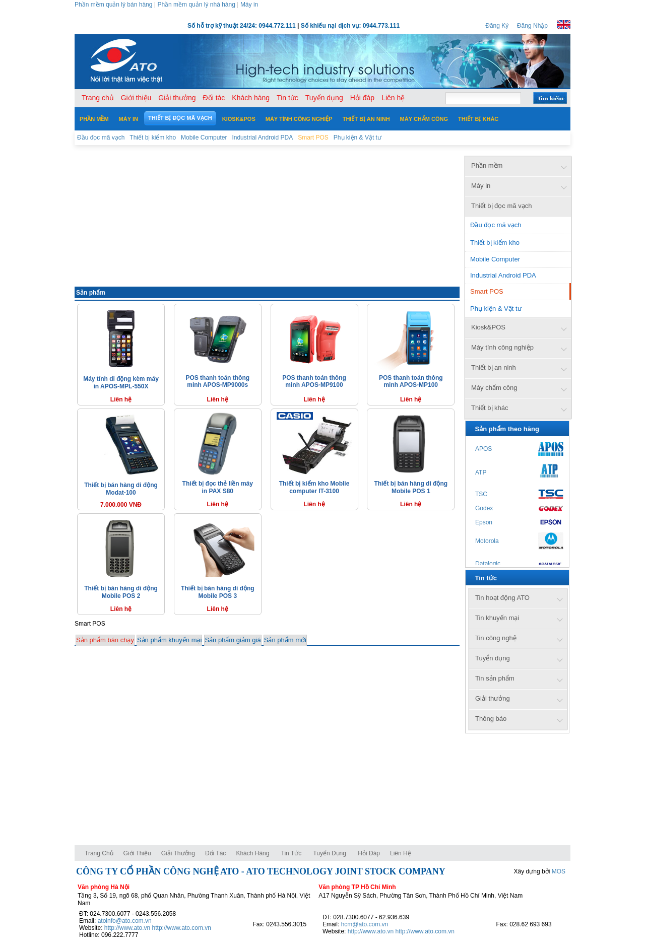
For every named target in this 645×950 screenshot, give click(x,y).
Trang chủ (99, 853)
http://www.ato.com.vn (181, 927)
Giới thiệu (137, 853)
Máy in (249, 4)
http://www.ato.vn (127, 927)
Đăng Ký (496, 25)
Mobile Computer (495, 259)
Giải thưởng (178, 853)
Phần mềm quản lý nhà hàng (196, 4)
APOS (483, 448)
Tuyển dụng (329, 853)
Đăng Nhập (532, 25)
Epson (483, 522)
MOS (558, 871)
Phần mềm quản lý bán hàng (113, 4)
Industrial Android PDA (503, 275)
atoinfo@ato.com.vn (125, 920)
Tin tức (291, 853)
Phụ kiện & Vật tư (496, 308)
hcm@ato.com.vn (365, 924)
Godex (484, 508)
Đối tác (215, 853)
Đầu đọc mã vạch (495, 225)
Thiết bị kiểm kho (495, 242)
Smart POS (486, 291)
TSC (481, 494)
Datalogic (487, 563)
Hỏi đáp (369, 853)
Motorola (487, 541)
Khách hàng (253, 853)
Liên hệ (400, 853)
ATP (480, 472)
